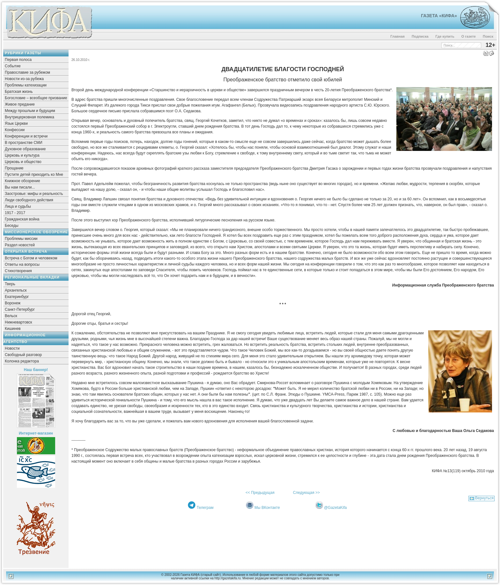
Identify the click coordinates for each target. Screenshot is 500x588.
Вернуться (484, 498)
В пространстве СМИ (23, 142)
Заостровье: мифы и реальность (34, 193)
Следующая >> (306, 492)
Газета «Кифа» (439, 15)
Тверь (10, 284)
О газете (468, 36)
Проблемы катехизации (26, 85)
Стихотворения (18, 271)
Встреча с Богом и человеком (31, 258)
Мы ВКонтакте (267, 507)
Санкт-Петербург (20, 309)
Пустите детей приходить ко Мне (34, 174)
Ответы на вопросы (22, 264)
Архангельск (16, 290)
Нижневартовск (18, 322)
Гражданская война (22, 219)
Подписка (420, 36)
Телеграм (205, 507)
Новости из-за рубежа (24, 79)
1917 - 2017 (15, 213)
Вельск (11, 316)
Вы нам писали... (20, 187)
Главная (397, 36)
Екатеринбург (17, 296)
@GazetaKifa (335, 507)
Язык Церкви (16, 123)
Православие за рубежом (27, 72)
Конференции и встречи (26, 136)
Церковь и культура (22, 155)
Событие (13, 66)
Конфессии (15, 130)
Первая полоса (18, 59)
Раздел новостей (20, 245)
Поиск (488, 36)
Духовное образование (25, 149)
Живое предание (20, 104)
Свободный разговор (23, 355)
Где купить (445, 36)
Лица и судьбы (18, 206)
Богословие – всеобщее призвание (36, 98)
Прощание (14, 168)
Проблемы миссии (21, 238)
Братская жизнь (19, 91)
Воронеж (12, 303)
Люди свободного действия (29, 200)
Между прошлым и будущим (30, 110)
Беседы (11, 225)
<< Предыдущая (260, 492)
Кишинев (13, 328)
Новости (12, 348)
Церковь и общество (23, 162)
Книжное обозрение (22, 181)
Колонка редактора (22, 361)
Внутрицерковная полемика (29, 117)
